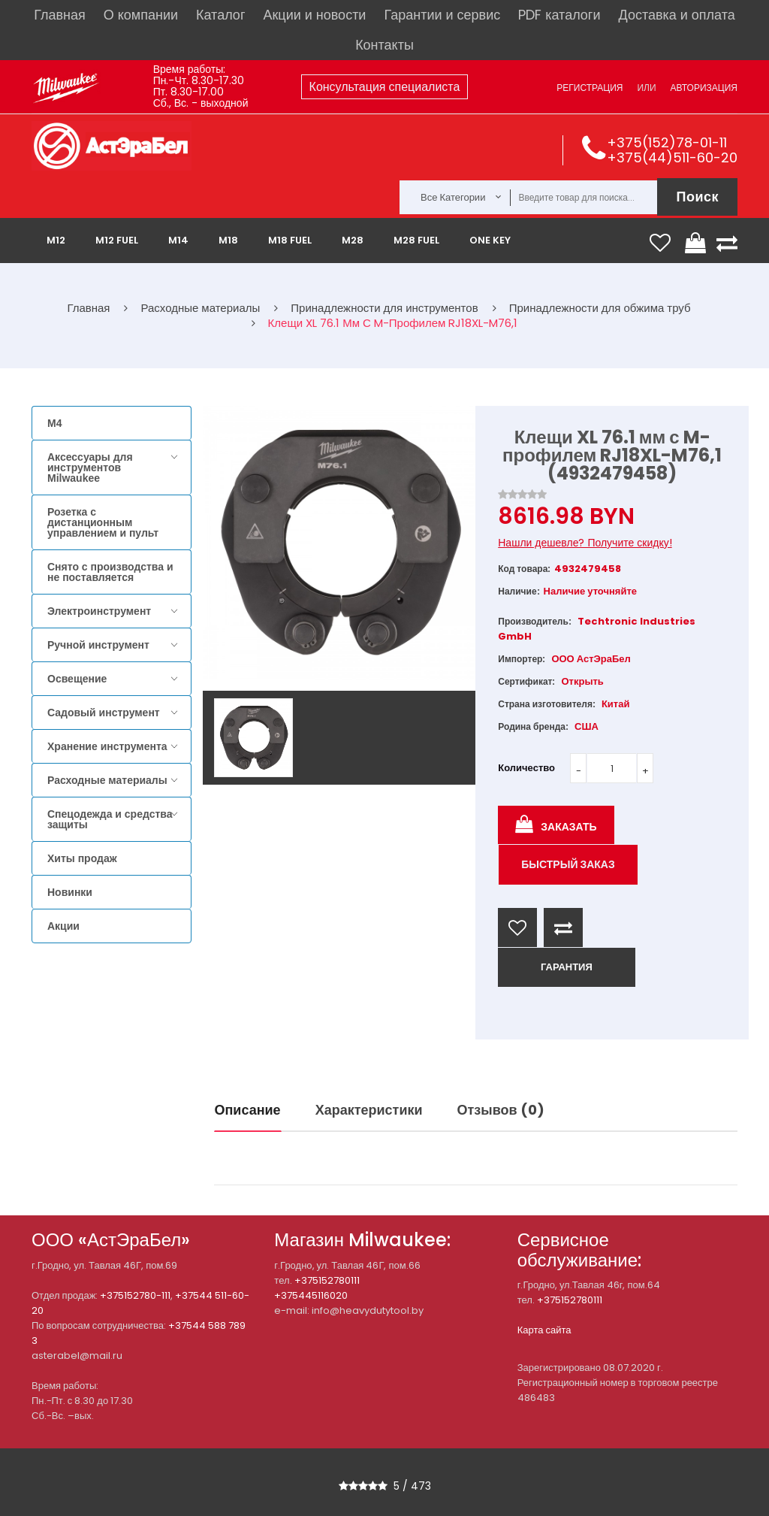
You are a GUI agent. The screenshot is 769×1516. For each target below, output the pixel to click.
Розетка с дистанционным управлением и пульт (102, 522)
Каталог (220, 14)
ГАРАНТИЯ (567, 967)
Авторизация (704, 87)
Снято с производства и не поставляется (110, 572)
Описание (248, 1109)
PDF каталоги (559, 14)
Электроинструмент (99, 611)
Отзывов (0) (500, 1109)
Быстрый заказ (568, 864)
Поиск (697, 196)
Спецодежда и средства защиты (109, 819)
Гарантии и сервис (442, 14)
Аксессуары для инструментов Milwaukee (90, 467)
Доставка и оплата (676, 14)
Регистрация (589, 87)
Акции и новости (314, 14)
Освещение (77, 679)
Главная (60, 14)
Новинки (69, 892)
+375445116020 (311, 1295)
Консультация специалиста (384, 86)
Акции (63, 926)
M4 (54, 423)
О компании (141, 14)
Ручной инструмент (98, 645)
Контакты (384, 44)
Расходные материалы (107, 780)
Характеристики (369, 1109)
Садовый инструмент (103, 713)
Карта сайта (544, 1330)
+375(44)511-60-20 (672, 157)
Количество (526, 768)
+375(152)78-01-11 (667, 142)
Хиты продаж (82, 858)
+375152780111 (327, 1280)
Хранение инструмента (107, 746)
